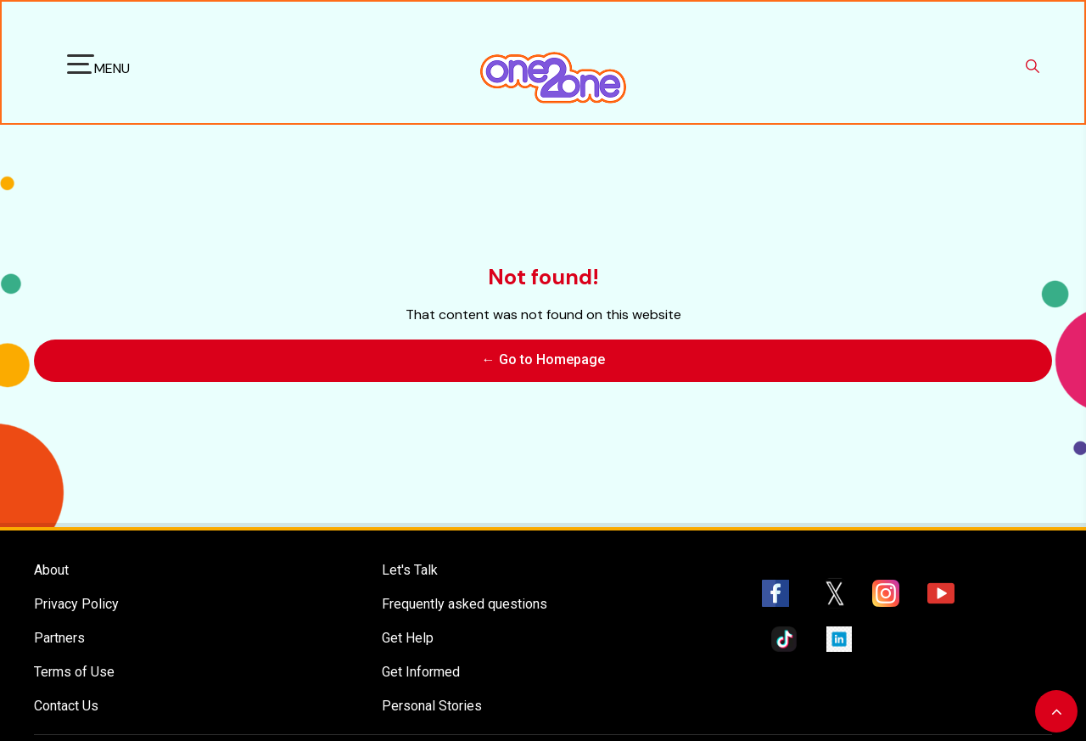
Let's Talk (410, 561)
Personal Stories (432, 697)
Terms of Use (74, 663)
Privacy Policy (76, 595)
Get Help (408, 629)
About (51, 561)
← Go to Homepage (543, 356)
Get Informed (421, 663)
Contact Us (66, 697)
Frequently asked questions (464, 595)
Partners (59, 629)
